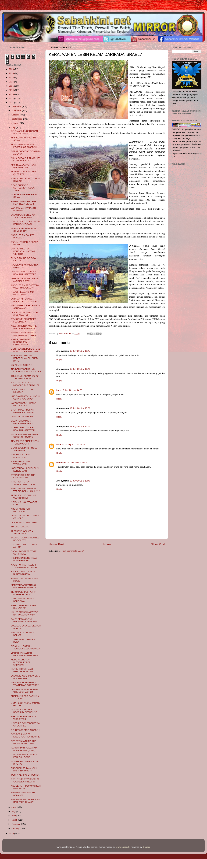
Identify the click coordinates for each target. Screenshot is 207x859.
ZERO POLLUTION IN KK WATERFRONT (23, 496)
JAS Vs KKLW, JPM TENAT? (25, 522)
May (13, 811)
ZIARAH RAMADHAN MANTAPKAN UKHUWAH (24, 654)
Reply (59, 359)
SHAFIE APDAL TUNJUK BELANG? (23, 793)
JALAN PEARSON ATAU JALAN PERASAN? (23, 216)
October (15, 115)
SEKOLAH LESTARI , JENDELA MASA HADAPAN (25, 647)
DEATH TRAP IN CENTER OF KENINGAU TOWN (25, 222)
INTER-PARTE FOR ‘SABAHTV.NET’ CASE (23, 483)
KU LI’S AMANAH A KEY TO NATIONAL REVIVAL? (24, 613)
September (17, 119)
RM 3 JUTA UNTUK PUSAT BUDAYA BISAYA (24, 572)
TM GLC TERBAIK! (20, 527)
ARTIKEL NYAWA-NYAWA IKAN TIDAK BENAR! (23, 202)
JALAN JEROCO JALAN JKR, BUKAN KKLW (25, 677)
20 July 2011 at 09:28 (77, 462)
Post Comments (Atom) (73, 551)
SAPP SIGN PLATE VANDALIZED (20, 462)
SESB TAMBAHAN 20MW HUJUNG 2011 (23, 606)
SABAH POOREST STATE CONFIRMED (24, 552)
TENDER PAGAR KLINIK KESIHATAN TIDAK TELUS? (26, 370)
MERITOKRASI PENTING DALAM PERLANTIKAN (23, 586)
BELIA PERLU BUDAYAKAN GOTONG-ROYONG (24, 435)
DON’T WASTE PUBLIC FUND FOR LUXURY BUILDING (26, 350)
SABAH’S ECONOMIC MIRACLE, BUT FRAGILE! (25, 383)
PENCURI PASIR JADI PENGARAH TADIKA (22, 670)
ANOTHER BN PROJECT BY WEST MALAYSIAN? (25, 286)
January (15, 828)
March (14, 820)
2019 (11, 73)
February (16, 824)
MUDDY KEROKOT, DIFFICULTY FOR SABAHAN (21, 662)
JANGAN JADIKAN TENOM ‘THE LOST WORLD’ (24, 690)
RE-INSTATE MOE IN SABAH (25, 730)
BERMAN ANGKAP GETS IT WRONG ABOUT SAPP (25, 333)
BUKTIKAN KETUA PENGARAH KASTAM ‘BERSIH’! (23, 251)
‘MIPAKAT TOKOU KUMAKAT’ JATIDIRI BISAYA (25, 279)
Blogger (146, 847)
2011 (11, 102)
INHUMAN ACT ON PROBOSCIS (20, 455)
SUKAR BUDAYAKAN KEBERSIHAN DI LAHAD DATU (24, 358)
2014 (11, 90)
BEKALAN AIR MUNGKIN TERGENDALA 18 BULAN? (25, 489)
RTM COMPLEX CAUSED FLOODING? (23, 320)
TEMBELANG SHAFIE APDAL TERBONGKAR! (25, 442)
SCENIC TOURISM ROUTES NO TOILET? (25, 539)
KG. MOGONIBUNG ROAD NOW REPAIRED (24, 559)
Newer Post (56, 544)
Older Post (158, 544)
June (14, 807)
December (16, 106)
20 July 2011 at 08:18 (74, 444)
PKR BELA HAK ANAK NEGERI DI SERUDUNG (24, 710)
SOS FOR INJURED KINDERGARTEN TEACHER (26, 735)
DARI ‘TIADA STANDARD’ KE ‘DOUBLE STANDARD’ (25, 780)
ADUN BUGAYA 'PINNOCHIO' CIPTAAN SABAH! (25, 159)
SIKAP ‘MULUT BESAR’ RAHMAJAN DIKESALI (23, 411)
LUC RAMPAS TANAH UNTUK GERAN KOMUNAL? (25, 397)
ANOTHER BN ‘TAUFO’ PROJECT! (22, 236)
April (13, 816)
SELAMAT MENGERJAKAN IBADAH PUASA (24, 132)
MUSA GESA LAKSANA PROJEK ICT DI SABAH (24, 145)
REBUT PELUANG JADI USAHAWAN (22, 293)
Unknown (61, 462)
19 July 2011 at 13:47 (80, 351)
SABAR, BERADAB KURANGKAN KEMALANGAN (20, 342)
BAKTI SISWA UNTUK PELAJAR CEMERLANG (24, 620)
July (13, 127)
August (15, 123)
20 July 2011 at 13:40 (80, 481)
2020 (11, 69)
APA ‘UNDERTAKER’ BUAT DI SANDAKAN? (25, 306)
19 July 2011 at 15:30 (80, 408)
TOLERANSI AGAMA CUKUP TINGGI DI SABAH (25, 377)
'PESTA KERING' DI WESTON (25, 775)
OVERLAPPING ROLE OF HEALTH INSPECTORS (23, 272)
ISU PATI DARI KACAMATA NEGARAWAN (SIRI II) (24, 749)
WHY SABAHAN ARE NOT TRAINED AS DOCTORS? (25, 683)
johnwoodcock (123, 847)
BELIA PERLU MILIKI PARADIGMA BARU (22, 422)
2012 (11, 98)
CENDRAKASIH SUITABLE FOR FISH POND (24, 755)
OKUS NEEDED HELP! (22, 416)
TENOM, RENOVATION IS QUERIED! (23, 172)
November (16, 110)
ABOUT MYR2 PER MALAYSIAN (20, 510)
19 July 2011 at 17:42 (80, 426)
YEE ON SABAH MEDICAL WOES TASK (24, 717)
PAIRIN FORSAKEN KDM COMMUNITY (23, 229)
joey (58, 390)
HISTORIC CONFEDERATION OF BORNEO (25, 724)
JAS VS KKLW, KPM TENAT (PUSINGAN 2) (24, 313)
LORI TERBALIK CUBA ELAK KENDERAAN (25, 469)
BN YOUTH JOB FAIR (21, 365)
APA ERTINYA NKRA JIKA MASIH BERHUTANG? (23, 742)
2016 (11, 82)
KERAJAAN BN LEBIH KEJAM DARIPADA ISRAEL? (25, 800)
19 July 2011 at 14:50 (72, 390)
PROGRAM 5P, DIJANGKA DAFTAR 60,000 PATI (24, 769)
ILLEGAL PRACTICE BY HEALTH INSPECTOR (23, 428)
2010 (11, 833)
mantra (60, 444)
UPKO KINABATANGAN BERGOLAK (22, 599)
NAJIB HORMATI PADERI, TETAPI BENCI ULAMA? (24, 566)
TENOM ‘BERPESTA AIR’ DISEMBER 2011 (23, 593)
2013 (11, 94)
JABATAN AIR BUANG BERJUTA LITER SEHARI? (25, 300)
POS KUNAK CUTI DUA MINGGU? (22, 390)
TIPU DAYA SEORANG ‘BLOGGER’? (22, 532)
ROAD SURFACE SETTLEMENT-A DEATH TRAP (24, 188)
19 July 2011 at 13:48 (80, 369)
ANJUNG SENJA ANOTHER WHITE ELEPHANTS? (24, 327)
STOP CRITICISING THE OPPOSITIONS (23, 476)
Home (107, 544)
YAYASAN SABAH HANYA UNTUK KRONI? (23, 404)
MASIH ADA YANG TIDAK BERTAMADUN (23, 166)
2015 (11, 86)
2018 (11, 77)
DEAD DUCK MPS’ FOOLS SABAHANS (24, 449)
